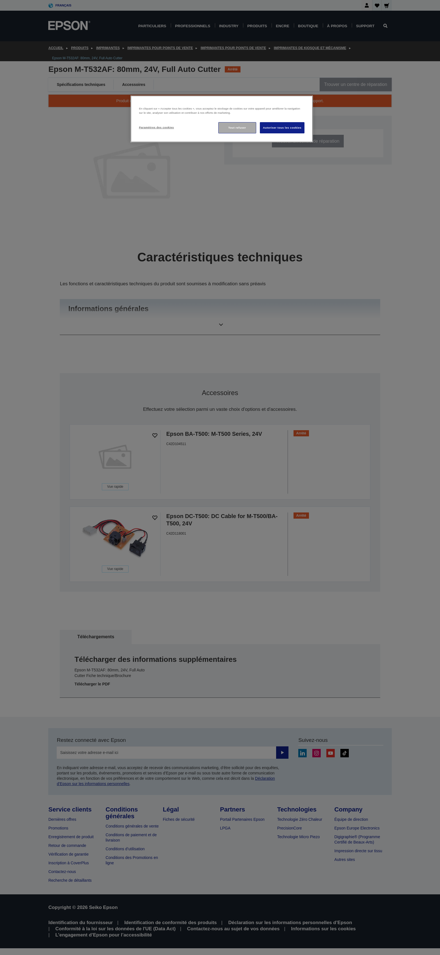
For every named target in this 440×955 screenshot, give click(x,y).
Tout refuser (237, 127)
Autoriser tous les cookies (282, 127)
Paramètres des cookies (156, 127)
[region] (221, 118)
